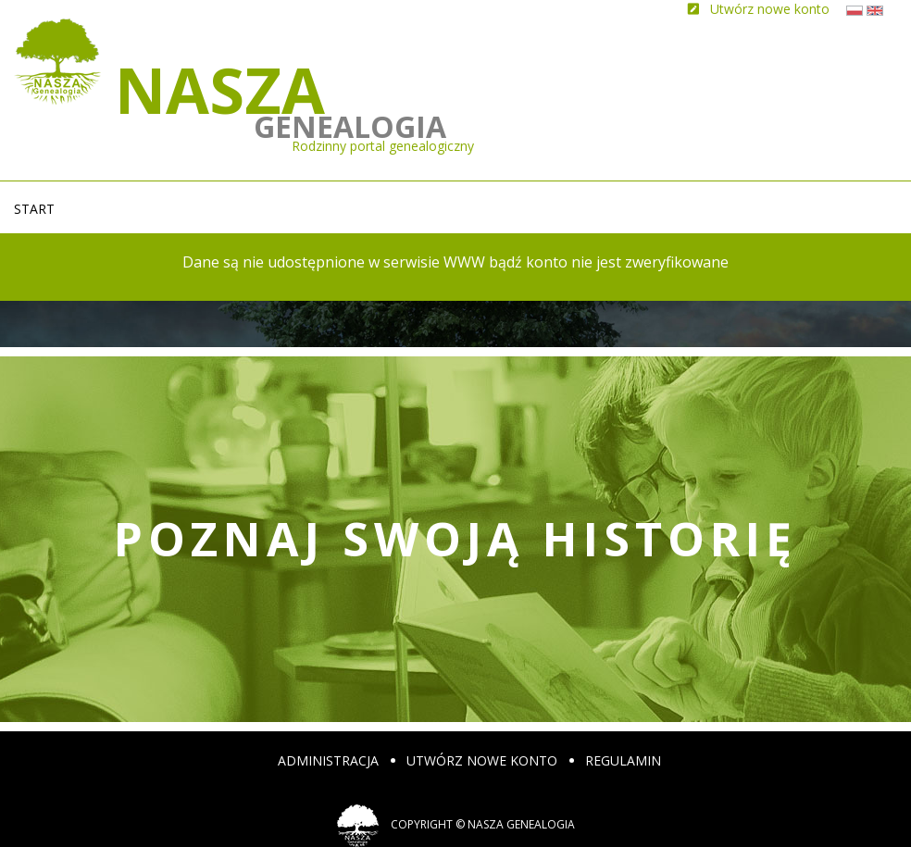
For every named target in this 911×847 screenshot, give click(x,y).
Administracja (328, 760)
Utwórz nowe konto (481, 760)
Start (34, 209)
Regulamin (623, 760)
